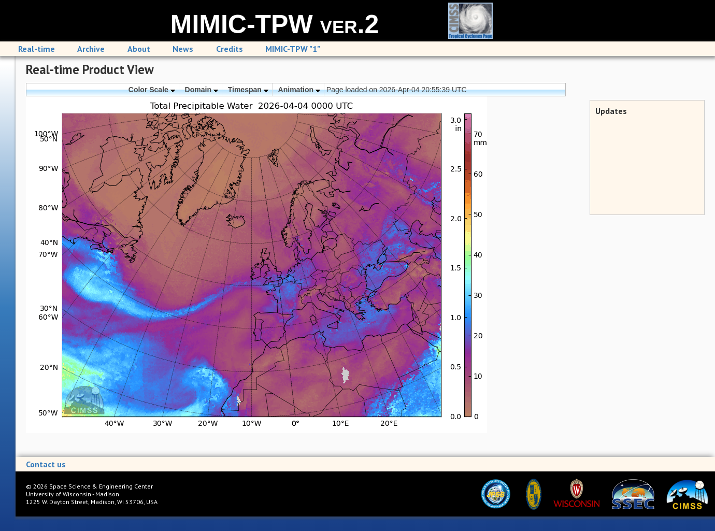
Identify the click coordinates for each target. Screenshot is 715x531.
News (183, 49)
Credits (229, 49)
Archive (91, 49)
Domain (201, 89)
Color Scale (151, 89)
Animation (299, 89)
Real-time (36, 49)
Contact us (46, 464)
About (138, 49)
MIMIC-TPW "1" (292, 49)
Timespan (248, 89)
